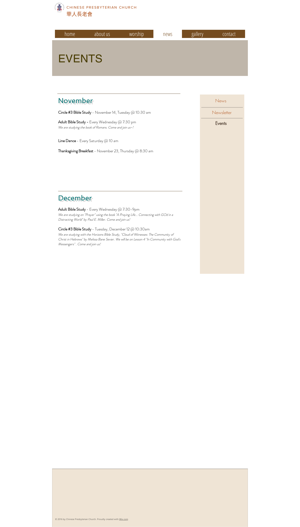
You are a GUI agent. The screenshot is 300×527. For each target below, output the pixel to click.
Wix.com (123, 519)
